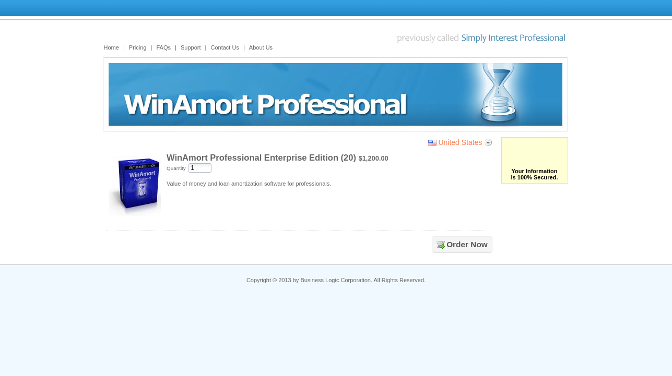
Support (191, 47)
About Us (261, 47)
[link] (539, 153)
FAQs (163, 47)
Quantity (176, 168)
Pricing (138, 47)
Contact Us (224, 47)
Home (111, 47)
